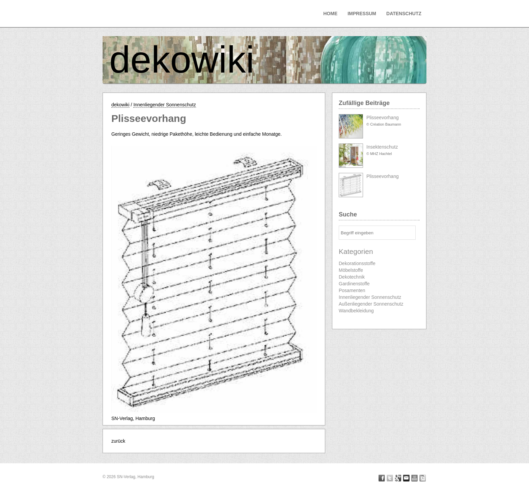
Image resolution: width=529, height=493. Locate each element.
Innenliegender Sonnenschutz (164, 104)
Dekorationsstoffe (357, 263)
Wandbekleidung (356, 310)
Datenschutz (403, 13)
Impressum (361, 13)
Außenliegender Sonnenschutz (371, 304)
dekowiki (181, 59)
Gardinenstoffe (354, 283)
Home (330, 13)
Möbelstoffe (351, 270)
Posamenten (352, 290)
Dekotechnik (352, 277)
